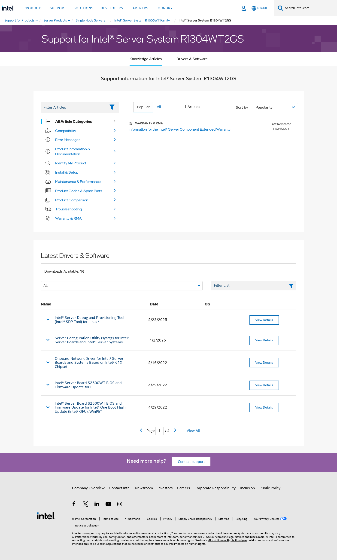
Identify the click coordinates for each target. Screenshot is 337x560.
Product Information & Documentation (72, 151)
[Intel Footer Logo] (46, 515)
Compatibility (65, 130)
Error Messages (67, 139)
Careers (183, 488)
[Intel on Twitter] (85, 505)
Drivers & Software (192, 59)
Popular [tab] (143, 107)
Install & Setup (66, 172)
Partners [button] (139, 8)
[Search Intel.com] (310, 8)
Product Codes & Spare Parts (78, 190)
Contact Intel (120, 488)
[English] (259, 8)
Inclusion (247, 488)
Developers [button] (112, 8)
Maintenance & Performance (78, 181)
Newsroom (144, 488)
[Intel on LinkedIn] (97, 505)
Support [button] (58, 8)
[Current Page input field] (159, 431)
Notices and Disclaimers (249, 536)
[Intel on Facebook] (74, 505)
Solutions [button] (83, 8)
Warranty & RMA (68, 218)
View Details (264, 320)
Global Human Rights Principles (227, 540)
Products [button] (33, 8)
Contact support (191, 461)
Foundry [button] (164, 8)
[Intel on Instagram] (120, 505)
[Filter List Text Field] (73, 107)
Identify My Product (70, 163)
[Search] (280, 8)
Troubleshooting (68, 209)
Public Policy (269, 488)
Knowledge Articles (146, 59)
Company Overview (88, 488)
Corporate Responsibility (215, 488)
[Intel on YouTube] (108, 505)
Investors (165, 488)
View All (193, 430)
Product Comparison (71, 200)
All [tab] (159, 107)
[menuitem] (55, 20)
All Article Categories (73, 121)
